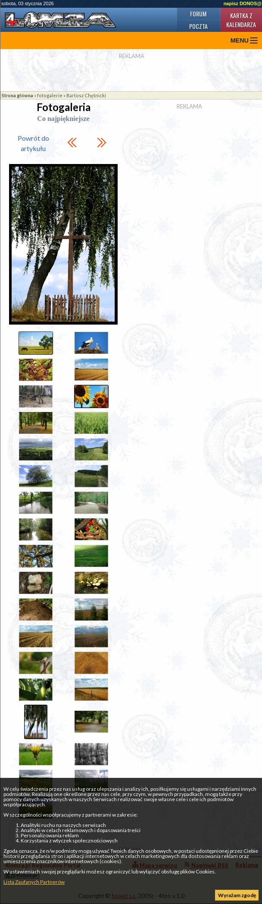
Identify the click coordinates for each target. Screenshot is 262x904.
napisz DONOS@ (243, 3)
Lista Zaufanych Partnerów (34, 882)
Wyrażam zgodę (237, 895)
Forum (198, 13)
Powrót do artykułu (33, 143)
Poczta (198, 26)
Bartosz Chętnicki (86, 95)
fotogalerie (49, 95)
